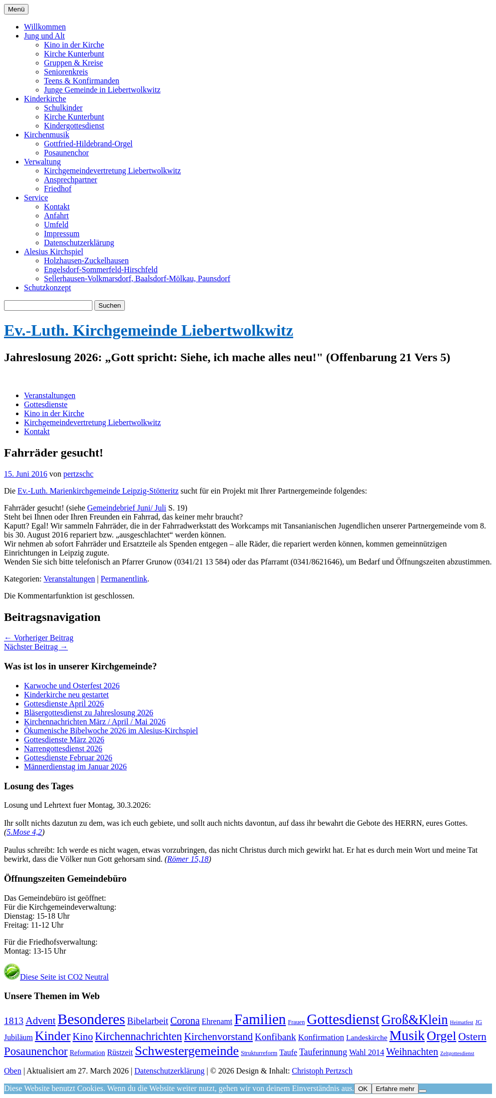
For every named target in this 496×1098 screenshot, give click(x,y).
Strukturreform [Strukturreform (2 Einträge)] (259, 1053)
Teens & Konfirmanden (81, 80)
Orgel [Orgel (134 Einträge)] (441, 1036)
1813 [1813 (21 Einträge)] (13, 1021)
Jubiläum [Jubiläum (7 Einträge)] (18, 1037)
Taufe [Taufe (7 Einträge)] (288, 1052)
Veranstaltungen (49, 395)
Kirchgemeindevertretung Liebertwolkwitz (112, 170)
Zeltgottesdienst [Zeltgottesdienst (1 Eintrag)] (457, 1053)
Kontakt (57, 206)
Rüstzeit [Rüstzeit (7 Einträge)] (120, 1052)
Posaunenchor (66, 152)
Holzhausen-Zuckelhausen (86, 260)
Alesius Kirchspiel (53, 251)
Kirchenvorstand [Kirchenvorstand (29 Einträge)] (218, 1036)
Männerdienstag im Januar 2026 (75, 766)
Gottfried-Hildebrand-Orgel (88, 143)
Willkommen (45, 26)
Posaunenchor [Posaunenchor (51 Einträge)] (35, 1051)
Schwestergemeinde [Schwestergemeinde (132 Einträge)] (187, 1051)
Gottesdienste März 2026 (64, 739)
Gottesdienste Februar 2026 (68, 757)
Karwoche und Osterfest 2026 (72, 685)
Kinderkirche (45, 98)
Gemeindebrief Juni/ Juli (126, 508)
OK (363, 1089)
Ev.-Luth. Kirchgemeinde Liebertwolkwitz (148, 330)
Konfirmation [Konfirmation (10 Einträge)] (321, 1037)
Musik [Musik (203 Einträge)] (407, 1035)
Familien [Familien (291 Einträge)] (260, 1019)
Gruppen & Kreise (73, 62)
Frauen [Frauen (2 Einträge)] (296, 1022)
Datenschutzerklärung (79, 242)
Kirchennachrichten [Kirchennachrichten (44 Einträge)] (138, 1036)
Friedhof (57, 188)
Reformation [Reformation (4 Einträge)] (87, 1053)
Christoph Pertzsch (322, 1071)
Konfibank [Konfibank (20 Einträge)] (275, 1037)
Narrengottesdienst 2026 (63, 748)
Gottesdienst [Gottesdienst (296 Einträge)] (343, 1019)
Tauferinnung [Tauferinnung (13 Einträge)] (323, 1052)
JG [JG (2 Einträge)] (479, 1022)
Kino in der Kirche (74, 44)
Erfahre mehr (395, 1089)
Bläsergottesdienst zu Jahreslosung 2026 (88, 712)
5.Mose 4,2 (24, 832)
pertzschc (78, 474)
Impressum (61, 233)
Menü (16, 9)
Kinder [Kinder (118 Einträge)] (53, 1036)
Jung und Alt (44, 35)
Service (36, 197)
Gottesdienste (45, 404)
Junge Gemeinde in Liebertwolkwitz (102, 89)
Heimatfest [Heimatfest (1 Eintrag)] (462, 1022)
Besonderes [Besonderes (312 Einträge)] (91, 1019)
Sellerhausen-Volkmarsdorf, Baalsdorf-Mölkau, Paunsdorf (137, 278)
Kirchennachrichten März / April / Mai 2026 (94, 721)
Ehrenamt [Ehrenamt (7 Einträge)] (217, 1021)
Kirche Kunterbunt (74, 53)
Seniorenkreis (66, 71)
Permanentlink (124, 578)
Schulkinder (63, 107)
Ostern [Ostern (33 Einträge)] (472, 1037)
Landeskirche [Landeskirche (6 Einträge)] (367, 1037)
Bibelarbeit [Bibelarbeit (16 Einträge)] (147, 1021)
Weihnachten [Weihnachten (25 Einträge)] (412, 1051)
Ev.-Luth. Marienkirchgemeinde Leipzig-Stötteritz (97, 491)
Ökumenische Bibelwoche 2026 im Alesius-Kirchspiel (111, 730)
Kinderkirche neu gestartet (66, 694)
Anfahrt (56, 215)
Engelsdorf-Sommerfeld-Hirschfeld (100, 269)
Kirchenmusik (46, 134)
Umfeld (56, 224)
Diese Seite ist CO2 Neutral (56, 977)
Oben (12, 1071)
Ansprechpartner (70, 179)
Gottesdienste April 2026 (64, 703)
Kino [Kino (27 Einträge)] (82, 1036)
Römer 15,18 (188, 859)
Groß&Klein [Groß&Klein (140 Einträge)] (415, 1020)
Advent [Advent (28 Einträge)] (40, 1020)
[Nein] (423, 1091)
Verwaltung (42, 161)
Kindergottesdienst (74, 125)
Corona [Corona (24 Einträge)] (185, 1020)
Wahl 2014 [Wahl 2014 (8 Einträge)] (366, 1052)
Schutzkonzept (47, 287)
